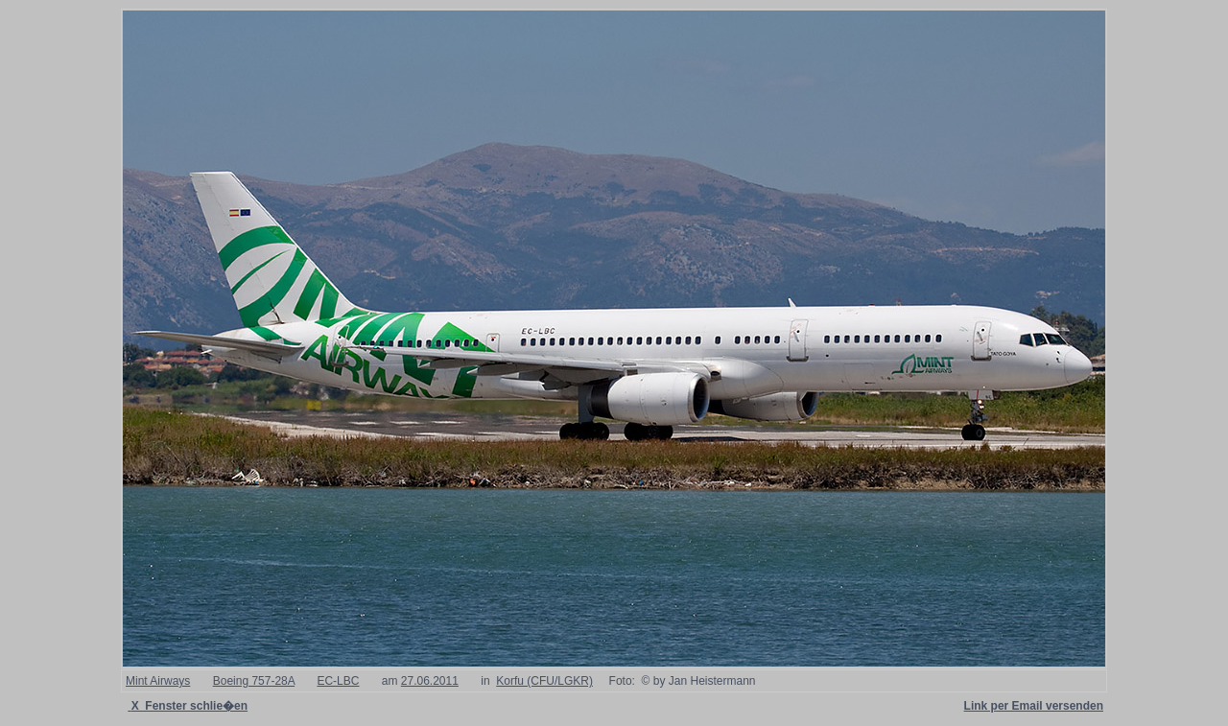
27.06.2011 (430, 681)
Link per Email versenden (1033, 706)
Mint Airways (158, 681)
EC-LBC (338, 681)
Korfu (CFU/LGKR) (544, 681)
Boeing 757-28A (254, 681)
